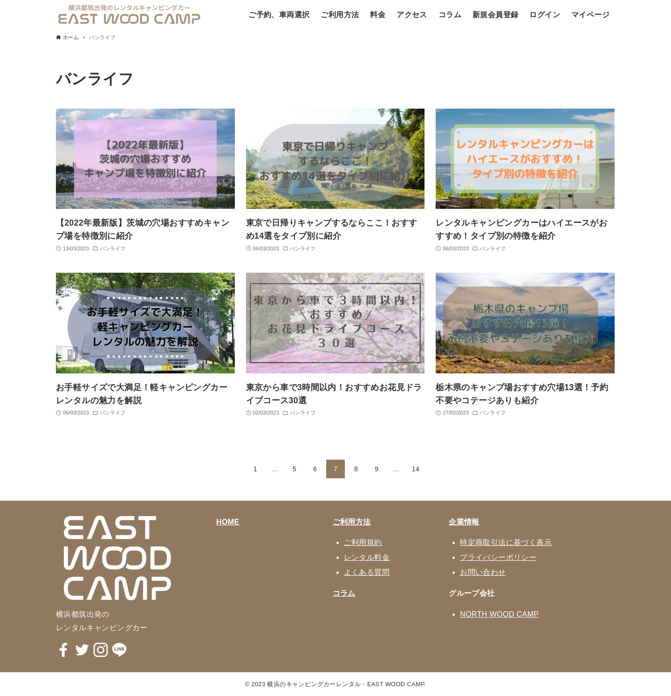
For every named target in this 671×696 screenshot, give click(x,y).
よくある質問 (367, 572)
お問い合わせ (483, 572)
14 (415, 469)
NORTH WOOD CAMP (499, 614)
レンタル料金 (367, 557)
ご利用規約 (363, 542)
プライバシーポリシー (498, 557)
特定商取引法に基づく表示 (506, 542)
